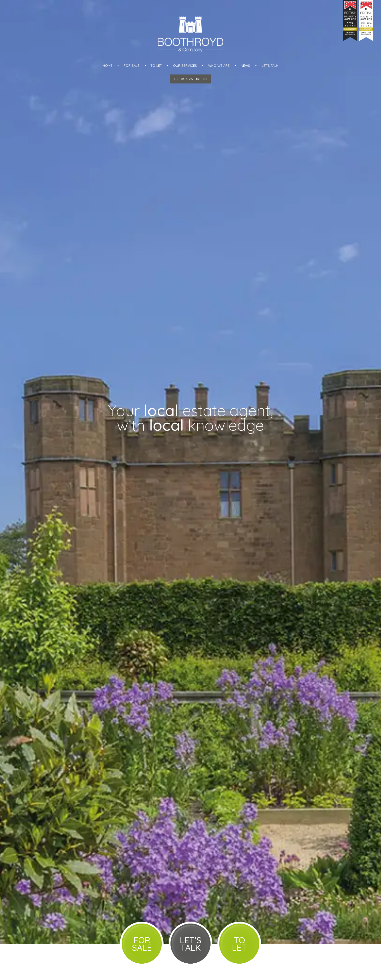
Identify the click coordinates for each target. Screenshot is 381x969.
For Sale (131, 65)
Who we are (219, 65)
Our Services (185, 65)
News (245, 65)
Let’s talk (270, 65)
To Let (156, 65)
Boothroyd (190, 34)
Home (107, 65)
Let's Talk (190, 944)
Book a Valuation (190, 79)
